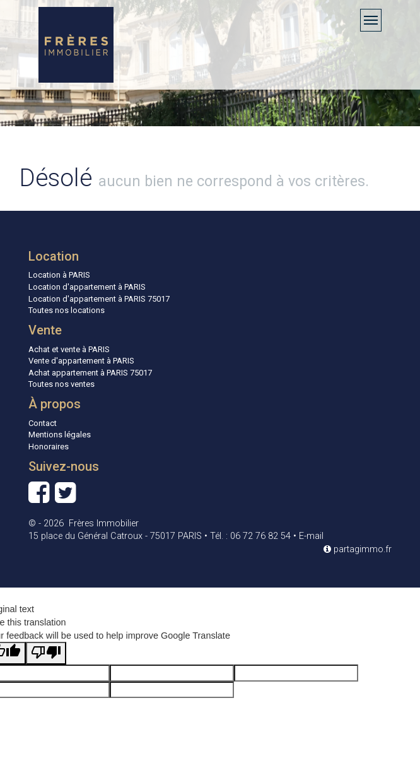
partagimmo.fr (358, 549)
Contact (42, 423)
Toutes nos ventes (61, 384)
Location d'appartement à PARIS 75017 (99, 299)
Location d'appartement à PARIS (87, 287)
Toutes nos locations (66, 310)
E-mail (311, 536)
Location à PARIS (59, 275)
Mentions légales (59, 434)
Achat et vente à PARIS (69, 349)
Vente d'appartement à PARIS (81, 360)
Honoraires (48, 446)
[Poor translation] (46, 653)
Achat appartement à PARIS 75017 (90, 372)
